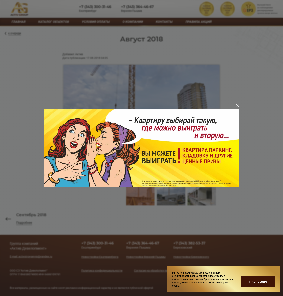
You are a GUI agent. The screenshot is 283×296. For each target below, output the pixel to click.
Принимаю (258, 281)
